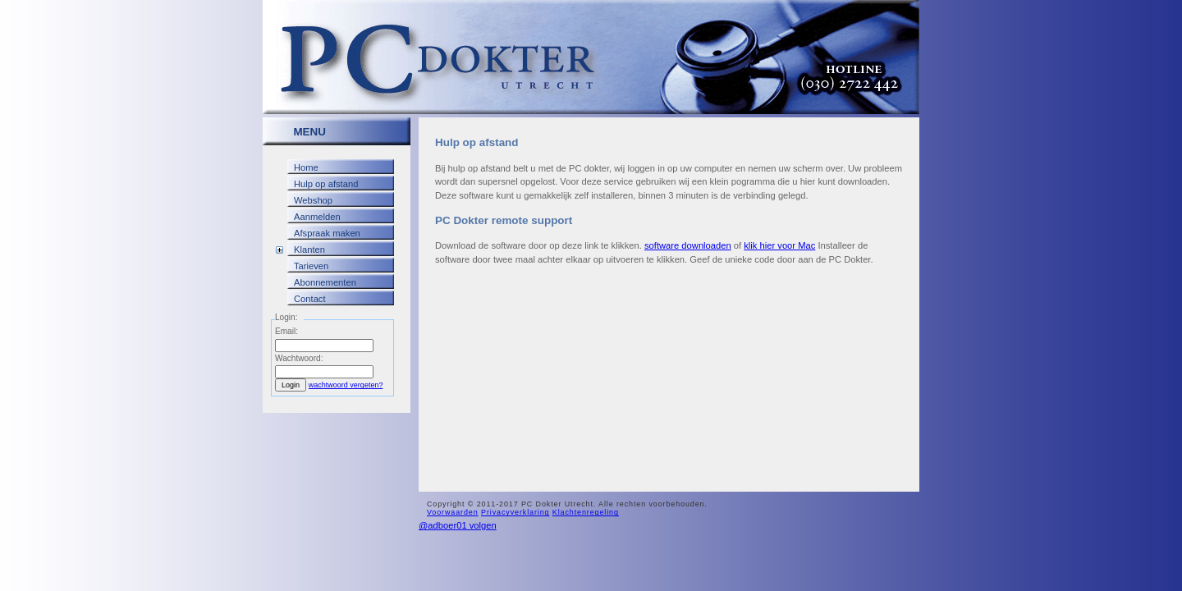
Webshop (313, 200)
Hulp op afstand (326, 184)
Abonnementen (325, 282)
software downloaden (687, 245)
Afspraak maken (327, 233)
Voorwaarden (453, 512)
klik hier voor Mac (779, 245)
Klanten (309, 249)
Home (306, 167)
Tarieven (311, 266)
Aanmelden (317, 217)
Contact (310, 299)
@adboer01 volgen (458, 525)
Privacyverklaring (515, 512)
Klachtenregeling (585, 512)
